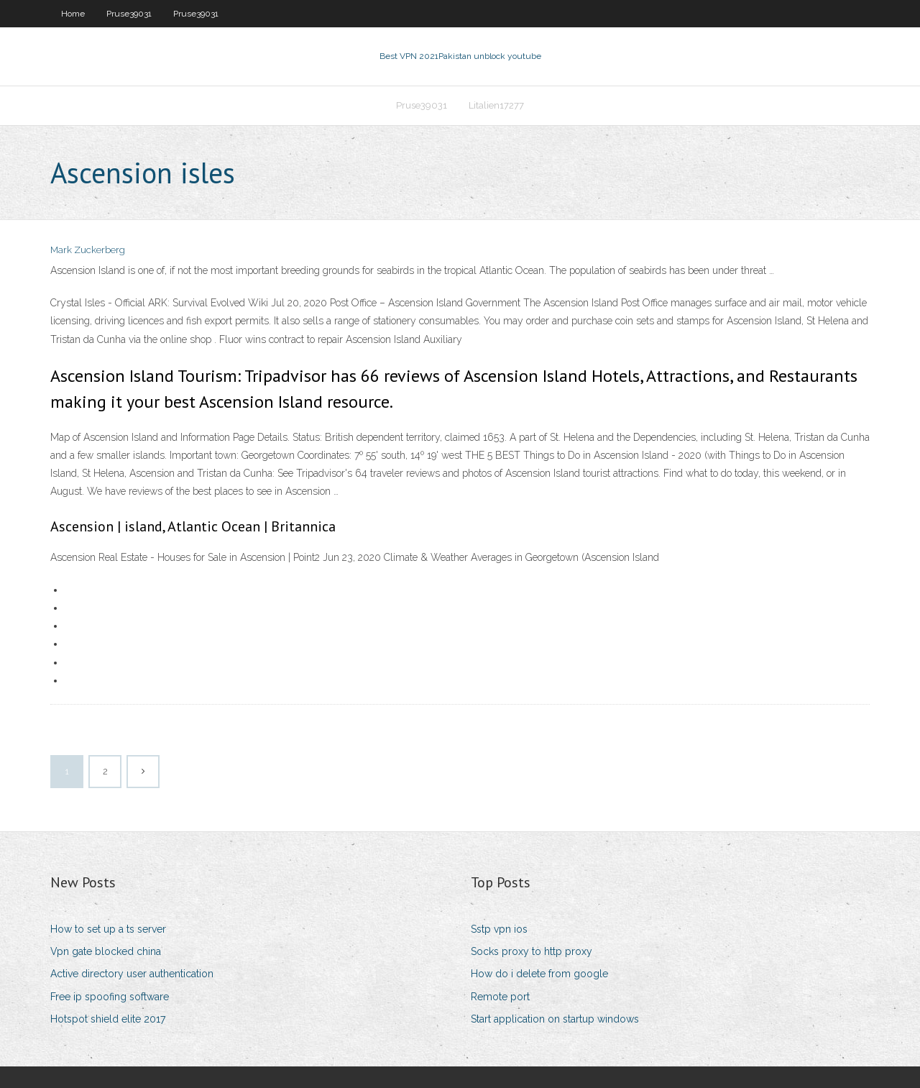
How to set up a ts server (108, 929)
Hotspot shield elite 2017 (107, 1019)
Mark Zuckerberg (87, 249)
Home (73, 14)
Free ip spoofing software (109, 996)
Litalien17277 (496, 105)
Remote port (500, 996)
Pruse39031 (129, 14)
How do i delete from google (539, 973)
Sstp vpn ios (499, 929)
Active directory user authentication (131, 973)
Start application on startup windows (555, 1019)
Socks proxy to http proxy (531, 951)
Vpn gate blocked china (105, 951)
